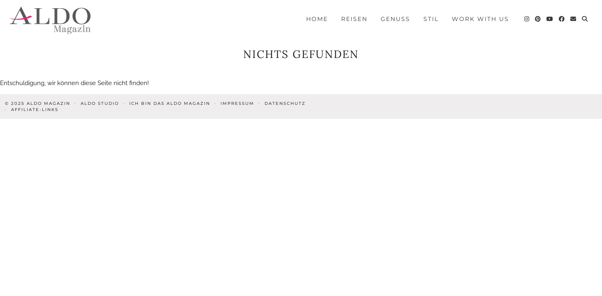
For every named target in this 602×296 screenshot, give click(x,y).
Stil (431, 19)
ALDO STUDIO (100, 103)
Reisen (354, 19)
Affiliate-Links (34, 109)
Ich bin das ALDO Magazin (169, 103)
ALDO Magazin (48, 103)
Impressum (237, 103)
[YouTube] (550, 19)
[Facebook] (562, 19)
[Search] (585, 19)
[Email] (573, 19)
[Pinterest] (538, 19)
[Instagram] (527, 19)
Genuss (395, 19)
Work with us (480, 19)
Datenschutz (285, 103)
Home (317, 19)
